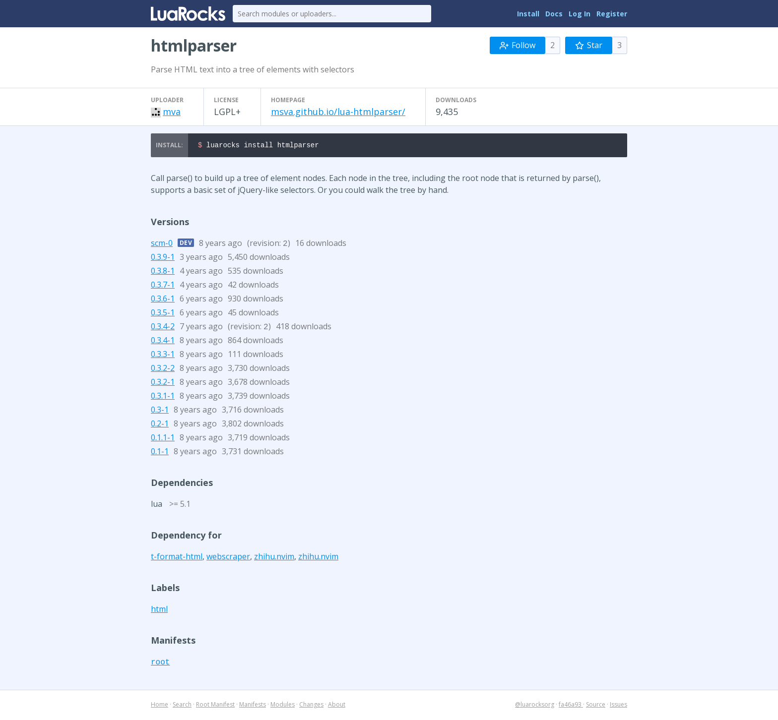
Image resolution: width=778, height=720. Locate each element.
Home (159, 706)
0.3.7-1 (163, 286)
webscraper (228, 557)
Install (528, 13)
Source (595, 706)
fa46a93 (571, 706)
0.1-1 (160, 452)
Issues (618, 706)
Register (611, 13)
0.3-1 (160, 411)
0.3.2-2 (163, 369)
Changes (311, 706)
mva (172, 112)
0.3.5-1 (163, 313)
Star (588, 45)
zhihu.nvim (274, 557)
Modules (282, 706)
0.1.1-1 (163, 438)
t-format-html (176, 557)
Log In (579, 13)
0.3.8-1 (163, 272)
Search (182, 706)
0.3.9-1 (163, 258)
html (159, 610)
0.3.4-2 (163, 327)
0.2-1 (160, 425)
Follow (517, 45)
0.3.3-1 (163, 355)
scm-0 (162, 244)
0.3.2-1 (163, 383)
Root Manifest (215, 706)
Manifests (252, 706)
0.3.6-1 (163, 300)
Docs (554, 13)
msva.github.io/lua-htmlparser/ (338, 112)
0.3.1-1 (163, 397)
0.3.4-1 (163, 341)
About (336, 706)
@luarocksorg (534, 706)
